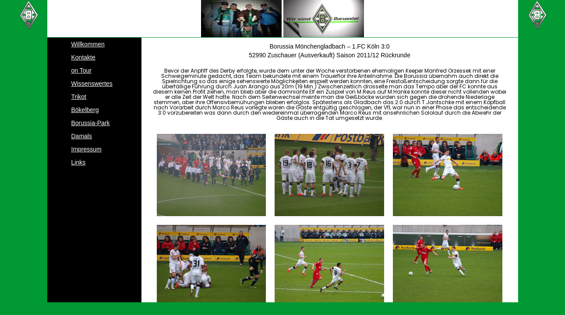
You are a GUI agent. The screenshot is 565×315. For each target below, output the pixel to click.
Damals (81, 136)
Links (78, 162)
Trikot (78, 96)
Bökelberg (85, 109)
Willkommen (88, 44)
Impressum (86, 149)
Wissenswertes (92, 83)
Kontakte (83, 57)
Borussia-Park (90, 122)
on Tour (81, 70)
